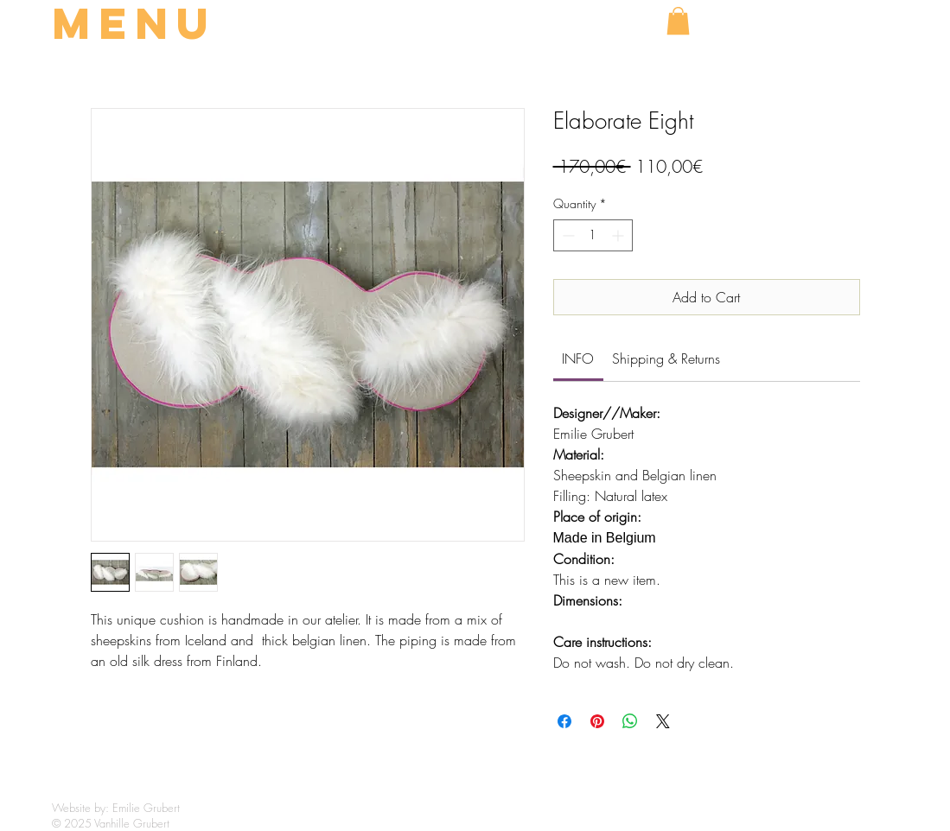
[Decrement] (566, 235)
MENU (134, 23)
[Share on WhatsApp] (630, 721)
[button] (678, 21)
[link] (578, 358)
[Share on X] (663, 721)
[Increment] (619, 235)
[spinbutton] (593, 235)
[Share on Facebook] (564, 721)
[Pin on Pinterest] (597, 721)
